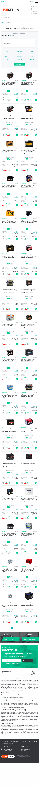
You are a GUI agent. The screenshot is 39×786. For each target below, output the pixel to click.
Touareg (7, 56)
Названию (22, 32)
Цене (11, 33)
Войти (32, 1)
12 (10, 35)
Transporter (19, 56)
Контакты (11, 743)
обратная (16, 94)
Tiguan (19, 54)
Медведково (34, 9)
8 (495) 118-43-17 (24, 10)
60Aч (17, 93)
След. (26, 628)
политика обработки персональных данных (23, 756)
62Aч (36, 613)
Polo (7, 51)
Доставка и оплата (15, 741)
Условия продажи (20, 755)
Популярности (16, 32)
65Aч (17, 613)
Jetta (32, 51)
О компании (5, 741)
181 (32, 56)
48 (13, 35)
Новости (5, 743)
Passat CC (19, 59)
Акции (30, 741)
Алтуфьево (34, 7)
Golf (7, 59)
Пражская (34, 11)
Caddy (31, 54)
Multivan (19, 51)
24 (12, 35)
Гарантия (24, 741)
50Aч (36, 509)
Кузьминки (34, 13)
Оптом (35, 741)
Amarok (32, 59)
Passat (7, 54)
